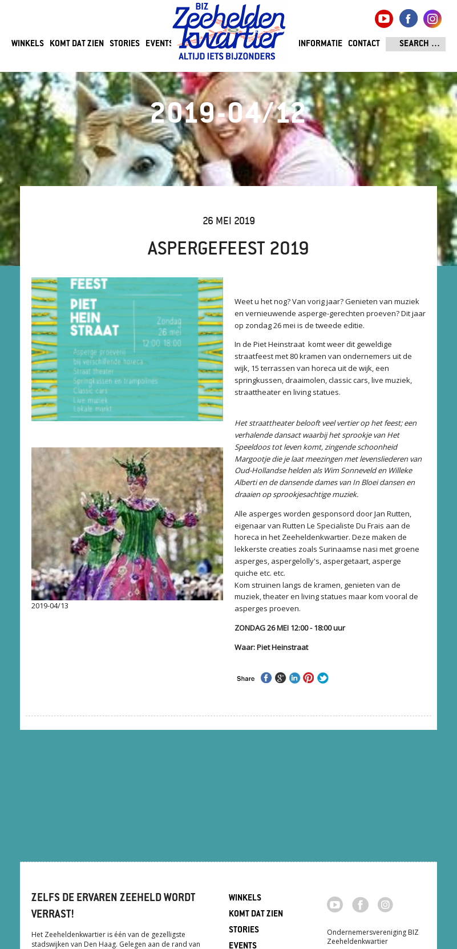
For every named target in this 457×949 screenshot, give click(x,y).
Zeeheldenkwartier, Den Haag (229, 35)
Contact (364, 44)
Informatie (320, 44)
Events (159, 44)
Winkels (27, 44)
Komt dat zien (77, 44)
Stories (125, 44)
